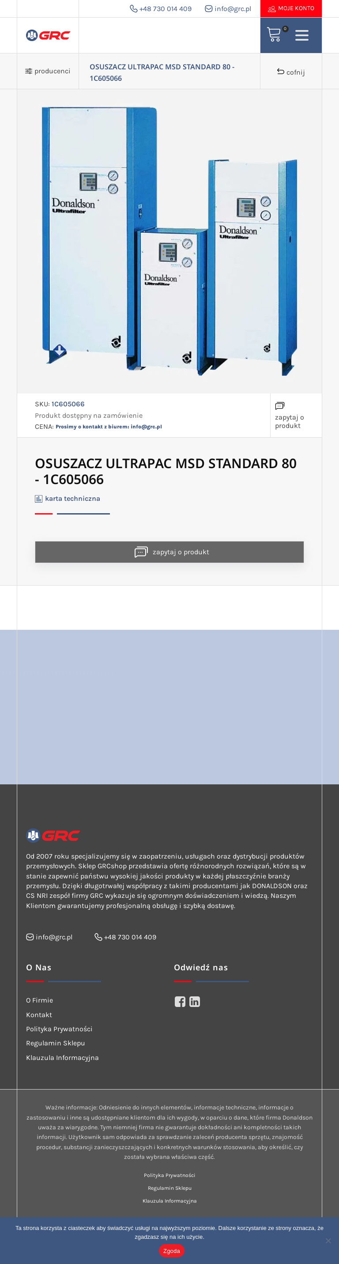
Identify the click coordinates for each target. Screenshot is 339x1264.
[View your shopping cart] (274, 35)
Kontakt (39, 1014)
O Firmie (39, 1000)
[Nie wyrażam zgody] (328, 1240)
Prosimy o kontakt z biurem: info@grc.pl (109, 427)
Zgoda (171, 1251)
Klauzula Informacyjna (62, 1057)
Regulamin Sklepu (55, 1043)
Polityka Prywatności (59, 1029)
